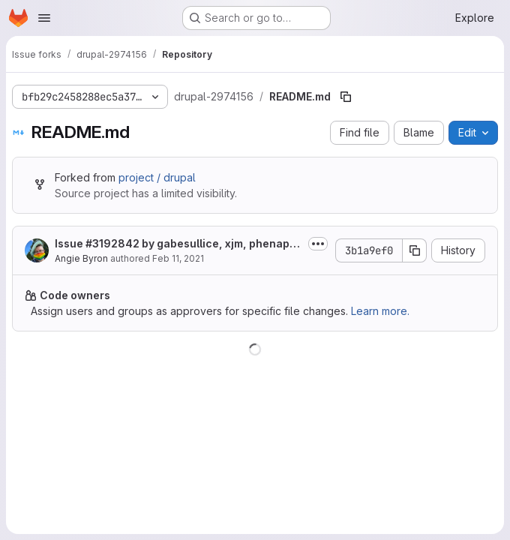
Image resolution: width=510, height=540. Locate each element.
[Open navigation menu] (44, 18)
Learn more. (380, 310)
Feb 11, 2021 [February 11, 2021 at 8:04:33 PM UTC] (178, 258)
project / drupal (157, 177)
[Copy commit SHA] (415, 250)
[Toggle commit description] (318, 243)
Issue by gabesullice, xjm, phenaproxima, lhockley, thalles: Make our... (178, 244)
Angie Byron (81, 258)
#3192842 (113, 243)
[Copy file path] (346, 97)
